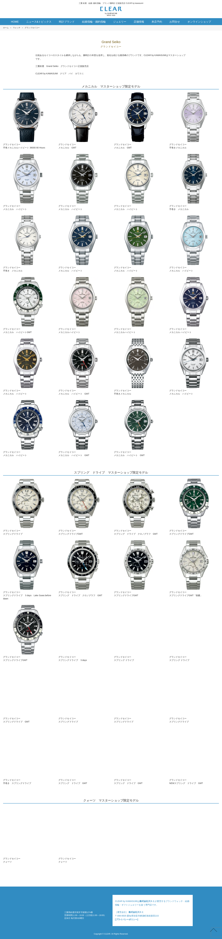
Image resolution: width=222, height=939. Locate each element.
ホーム (6, 28)
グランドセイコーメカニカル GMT (83, 120)
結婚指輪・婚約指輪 (94, 21)
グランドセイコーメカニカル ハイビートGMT (28, 305)
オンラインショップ (199, 21)
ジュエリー (119, 21)
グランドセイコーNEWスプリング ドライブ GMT (194, 756)
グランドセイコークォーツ (28, 835)
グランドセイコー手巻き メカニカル (194, 182)
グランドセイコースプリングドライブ (28, 507)
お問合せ (174, 21)
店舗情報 (139, 21)
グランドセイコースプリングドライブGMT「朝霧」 (194, 568)
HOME (15, 21)
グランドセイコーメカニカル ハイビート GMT (83, 367)
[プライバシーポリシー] (126, 919)
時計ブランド (67, 21)
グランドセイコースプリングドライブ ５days (83, 633)
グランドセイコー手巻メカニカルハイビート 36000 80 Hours (28, 120)
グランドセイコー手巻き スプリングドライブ (28, 756)
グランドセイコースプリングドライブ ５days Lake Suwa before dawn (28, 570)
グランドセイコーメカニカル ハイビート (28, 182)
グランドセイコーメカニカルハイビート (83, 305)
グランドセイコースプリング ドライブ (139, 633)
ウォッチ (16, 28)
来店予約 (157, 21)
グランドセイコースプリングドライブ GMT (28, 694)
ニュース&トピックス (39, 21)
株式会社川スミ (147, 901)
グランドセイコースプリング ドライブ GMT (83, 756)
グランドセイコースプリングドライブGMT (83, 507)
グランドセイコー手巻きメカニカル (194, 120)
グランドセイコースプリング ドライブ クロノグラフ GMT (139, 507)
